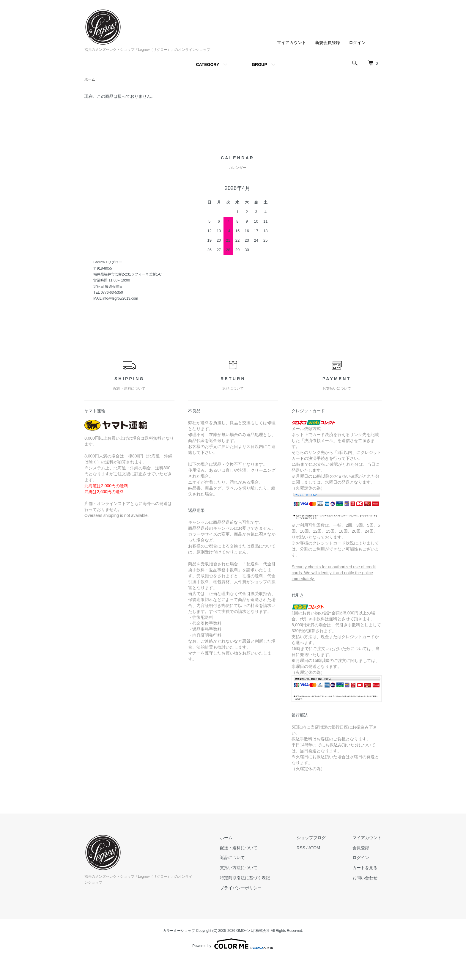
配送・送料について (238, 847)
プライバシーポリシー (241, 887)
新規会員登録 (327, 42)
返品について (232, 857)
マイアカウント (291, 42)
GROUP (259, 64)
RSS (301, 847)
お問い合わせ (364, 877)
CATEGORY (207, 64)
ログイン (357, 42)
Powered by (232, 943)
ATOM (314, 847)
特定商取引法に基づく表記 (245, 877)
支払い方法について (238, 867)
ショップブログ (311, 837)
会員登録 (360, 847)
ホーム (89, 79)
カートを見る (364, 867)
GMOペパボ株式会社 (253, 931)
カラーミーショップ (179, 931)
